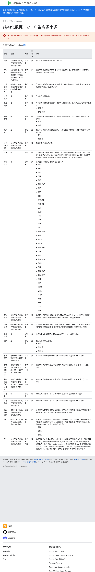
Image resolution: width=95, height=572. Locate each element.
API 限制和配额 (9, 555)
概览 (25, 45)
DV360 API (19, 21)
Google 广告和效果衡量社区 (45, 10)
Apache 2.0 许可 (79, 459)
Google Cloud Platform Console (61, 555)
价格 (4, 559)
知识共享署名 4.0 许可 (41, 459)
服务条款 (6, 551)
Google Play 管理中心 (57, 559)
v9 (37, 36)
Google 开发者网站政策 (27, 462)
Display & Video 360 (24, 3)
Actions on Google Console (59, 567)
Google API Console (56, 551)
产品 (11, 21)
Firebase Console (55, 563)
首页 (4, 21)
